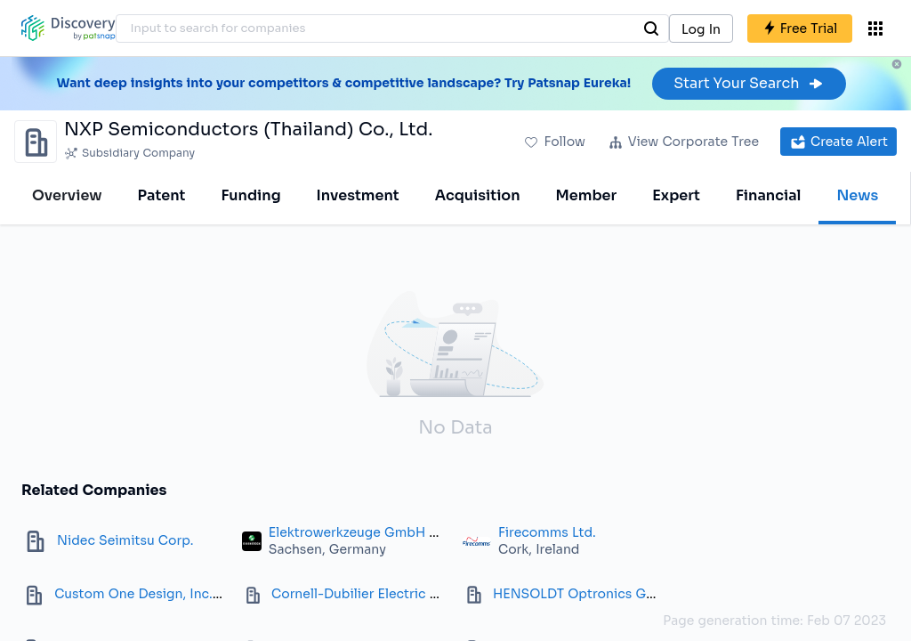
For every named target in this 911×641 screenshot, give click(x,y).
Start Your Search (748, 83)
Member (586, 195)
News (857, 195)
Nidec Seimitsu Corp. (125, 540)
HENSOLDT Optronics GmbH (585, 594)
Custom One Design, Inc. (133, 594)
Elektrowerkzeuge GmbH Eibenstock (384, 532)
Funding (250, 195)
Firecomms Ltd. (547, 532)
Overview (67, 195)
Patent (162, 195)
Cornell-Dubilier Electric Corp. (367, 594)
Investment (358, 195)
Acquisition (477, 195)
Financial (768, 195)
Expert (676, 195)
